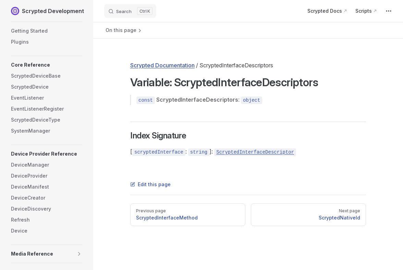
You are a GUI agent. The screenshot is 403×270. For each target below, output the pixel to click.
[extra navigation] (388, 11)
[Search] (130, 11)
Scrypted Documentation (162, 65)
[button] (46, 64)
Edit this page (150, 184)
